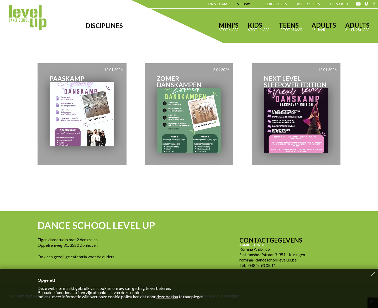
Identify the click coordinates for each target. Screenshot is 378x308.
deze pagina (167, 296)
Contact (339, 4)
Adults (324, 26)
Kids (259, 26)
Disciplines (107, 26)
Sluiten (373, 274)
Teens (290, 26)
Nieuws (244, 4)
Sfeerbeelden (273, 4)
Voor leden (309, 4)
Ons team (217, 4)
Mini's (229, 26)
